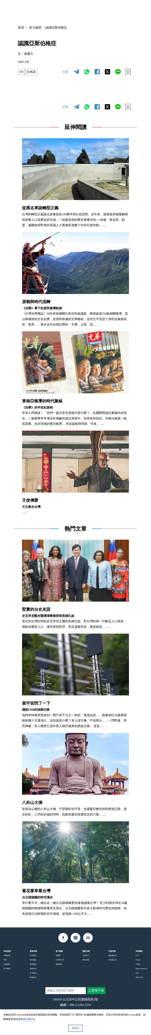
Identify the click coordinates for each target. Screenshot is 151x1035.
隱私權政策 (113, 955)
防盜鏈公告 (113, 960)
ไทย (137, 973)
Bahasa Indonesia (141, 968)
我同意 (75, 1028)
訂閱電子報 (60, 960)
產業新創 (33, 964)
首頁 (21, 27)
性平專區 (7, 968)
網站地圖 (86, 960)
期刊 (5, 960)
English (138, 960)
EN (21, 71)
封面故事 (7, 955)
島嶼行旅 (33, 968)
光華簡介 (86, 955)
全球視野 (33, 955)
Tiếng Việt (139, 977)
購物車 (58, 955)
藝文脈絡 (33, 960)
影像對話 (33, 977)
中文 (102, 10)
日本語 (31, 71)
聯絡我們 (59, 964)
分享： (66, 72)
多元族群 (35, 27)
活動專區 (7, 964)
